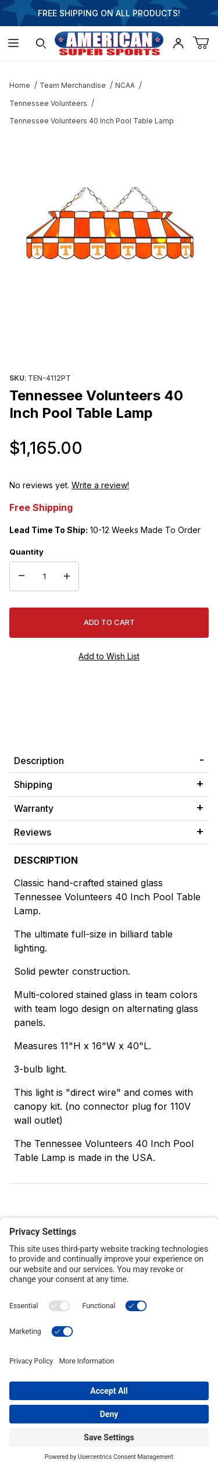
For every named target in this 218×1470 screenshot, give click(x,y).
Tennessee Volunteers (48, 103)
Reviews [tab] (32, 832)
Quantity (26, 551)
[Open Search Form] (41, 43)
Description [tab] (39, 760)
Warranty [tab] (33, 808)
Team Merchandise (73, 85)
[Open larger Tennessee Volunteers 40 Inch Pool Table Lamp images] (109, 224)
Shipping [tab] (33, 784)
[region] (109, 341)
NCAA (125, 85)
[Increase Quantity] (66, 576)
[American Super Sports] (109, 42)
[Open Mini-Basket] (205, 43)
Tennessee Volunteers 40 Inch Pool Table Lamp (91, 120)
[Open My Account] (177, 43)
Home (19, 85)
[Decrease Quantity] (21, 576)
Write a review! (100, 485)
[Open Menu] (13, 43)
